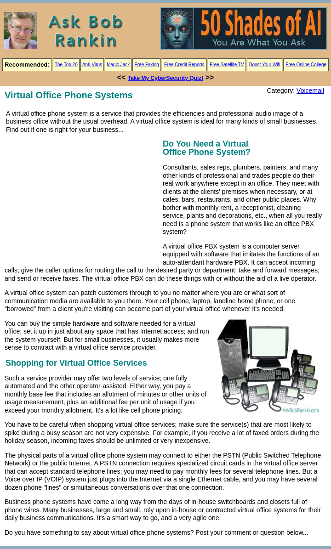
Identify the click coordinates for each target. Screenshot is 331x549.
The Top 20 (66, 64)
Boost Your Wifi (264, 64)
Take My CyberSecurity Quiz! (166, 78)
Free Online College (305, 64)
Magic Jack (118, 64)
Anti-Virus (92, 64)
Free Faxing (147, 64)
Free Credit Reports (184, 64)
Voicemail (310, 90)
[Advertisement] (82, 201)
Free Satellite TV (227, 64)
